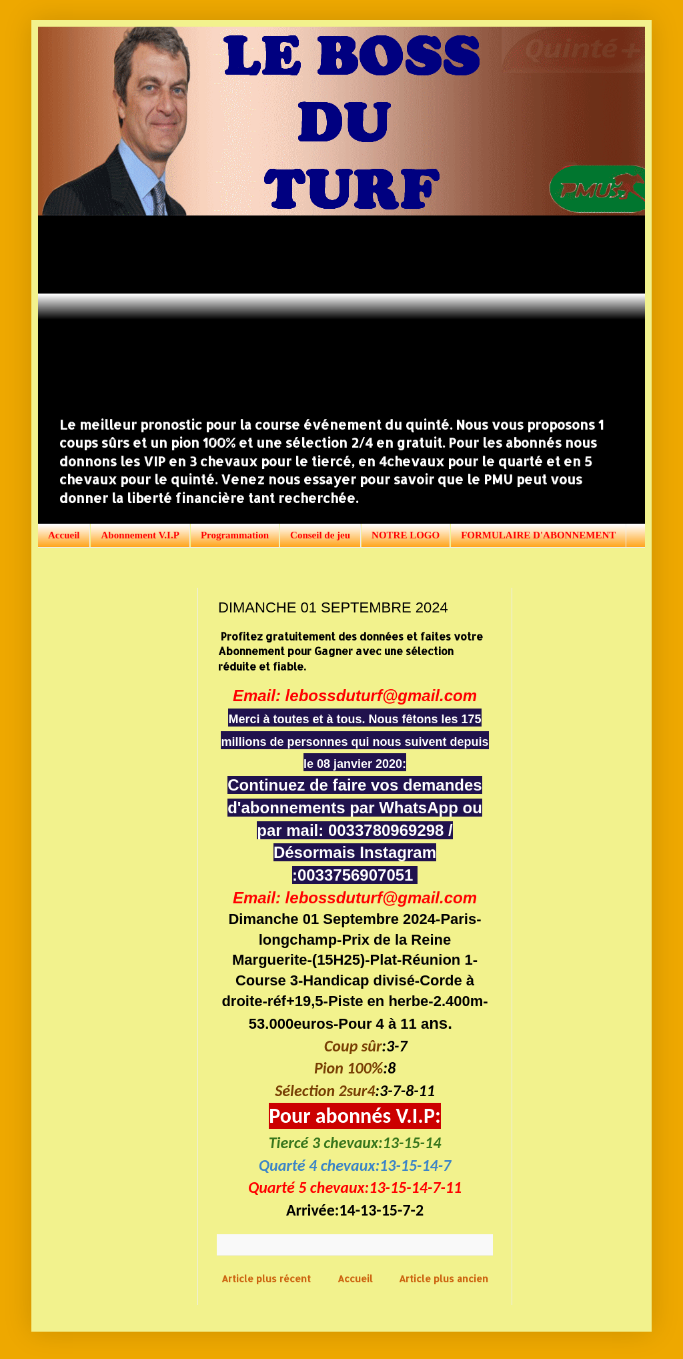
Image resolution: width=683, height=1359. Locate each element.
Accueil (63, 535)
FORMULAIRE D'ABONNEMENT (538, 535)
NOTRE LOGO (406, 535)
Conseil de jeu (320, 535)
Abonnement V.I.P (140, 535)
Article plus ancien (443, 1278)
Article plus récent (266, 1278)
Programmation (235, 535)
